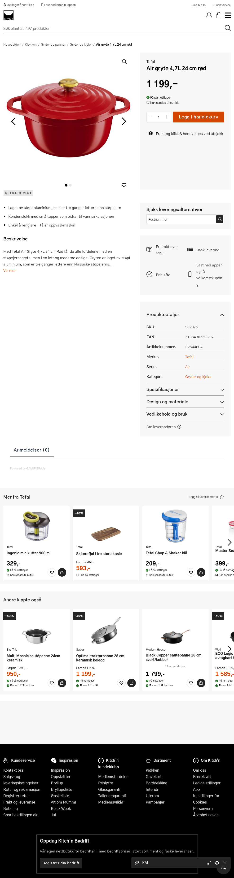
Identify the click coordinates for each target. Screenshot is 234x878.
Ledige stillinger (207, 783)
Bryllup (57, 783)
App (196, 789)
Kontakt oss (13, 770)
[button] (124, 185)
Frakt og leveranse (19, 802)
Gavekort (154, 776)
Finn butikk (199, 5)
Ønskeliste (60, 795)
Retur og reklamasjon (21, 789)
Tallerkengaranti (112, 795)
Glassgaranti (109, 789)
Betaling (10, 808)
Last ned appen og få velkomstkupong (209, 274)
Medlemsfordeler (113, 776)
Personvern (203, 808)
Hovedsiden (12, 44)
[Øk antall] (166, 117)
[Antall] (158, 117)
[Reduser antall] (151, 117)
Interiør (152, 789)
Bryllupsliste (61, 789)
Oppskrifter (61, 776)
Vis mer (9, 270)
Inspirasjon (60, 770)
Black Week (61, 808)
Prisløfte (163, 274)
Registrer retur (16, 795)
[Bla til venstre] (13, 121)
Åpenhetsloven (206, 814)
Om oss (199, 770)
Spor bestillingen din (20, 814)
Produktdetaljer (162, 314)
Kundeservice (222, 5)
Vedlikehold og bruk (166, 413)
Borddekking (156, 783)
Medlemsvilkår (110, 802)
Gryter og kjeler (81, 44)
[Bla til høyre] (123, 121)
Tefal (150, 61)
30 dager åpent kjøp (18, 5)
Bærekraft (202, 776)
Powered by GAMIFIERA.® (28, 468)
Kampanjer (155, 802)
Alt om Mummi (63, 802)
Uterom (152, 795)
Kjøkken (31, 44)
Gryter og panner (53, 44)
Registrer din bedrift (61, 862)
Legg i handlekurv (198, 116)
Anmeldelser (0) (32, 449)
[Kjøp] (62, 572)
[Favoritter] (52, 572)
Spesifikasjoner (162, 389)
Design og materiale (167, 401)
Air (187, 366)
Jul (53, 814)
